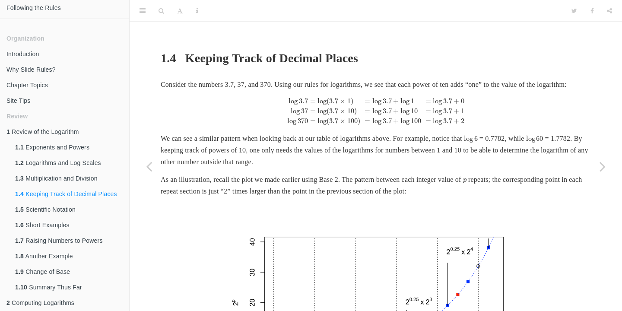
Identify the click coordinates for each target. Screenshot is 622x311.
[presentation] (376, 111)
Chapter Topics (27, 85)
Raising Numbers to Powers (59, 240)
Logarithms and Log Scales (58, 162)
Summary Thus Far (48, 287)
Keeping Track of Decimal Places (66, 193)
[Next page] (602, 166)
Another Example (44, 256)
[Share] (609, 11)
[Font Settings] (180, 11)
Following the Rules (33, 7)
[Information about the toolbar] (197, 11)
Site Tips (18, 100)
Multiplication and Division (56, 178)
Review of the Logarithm (42, 131)
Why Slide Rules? (31, 69)
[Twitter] (574, 11)
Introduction (22, 54)
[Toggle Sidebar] (142, 11)
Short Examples (42, 225)
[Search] (161, 11)
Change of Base (42, 271)
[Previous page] (149, 166)
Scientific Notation (45, 209)
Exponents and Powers (52, 147)
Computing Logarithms (40, 302)
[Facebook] (592, 11)
